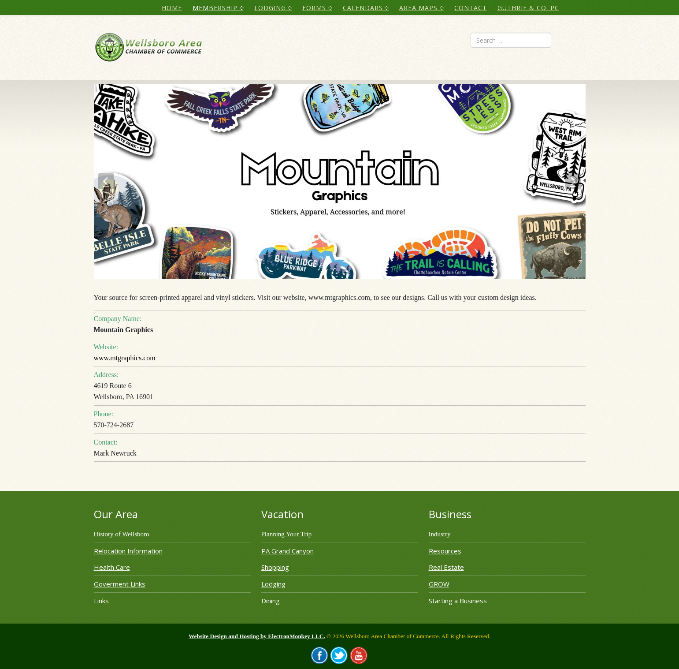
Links (101, 600)
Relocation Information (128, 550)
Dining (270, 600)
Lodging (273, 583)
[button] (106, 181)
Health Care (112, 567)
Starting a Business (458, 600)
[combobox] (511, 40)
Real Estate (446, 567)
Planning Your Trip (286, 534)
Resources (445, 550)
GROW (439, 583)
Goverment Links (119, 583)
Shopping (275, 567)
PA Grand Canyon (287, 550)
